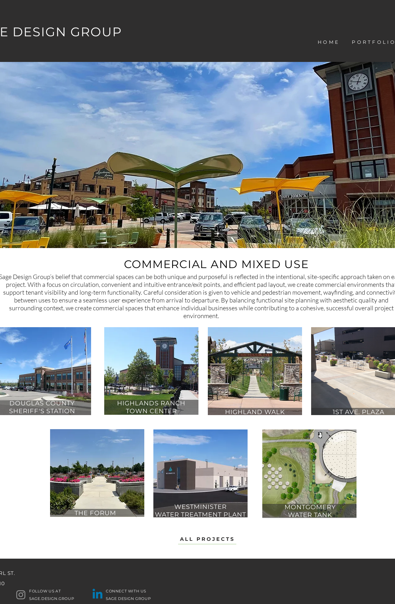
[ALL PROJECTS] (207, 539)
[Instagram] (21, 595)
